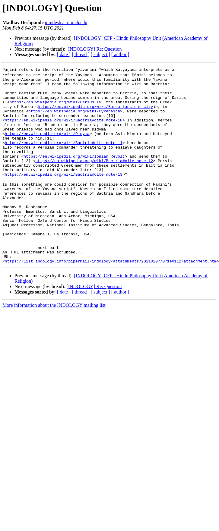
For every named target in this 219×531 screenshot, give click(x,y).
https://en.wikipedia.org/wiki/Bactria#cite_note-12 (94, 178)
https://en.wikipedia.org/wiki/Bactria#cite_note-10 (63, 129)
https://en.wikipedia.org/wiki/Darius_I (54, 107)
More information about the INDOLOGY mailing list (54, 341)
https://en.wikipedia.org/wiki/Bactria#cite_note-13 (63, 194)
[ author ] (120, 54)
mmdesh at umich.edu (66, 22)
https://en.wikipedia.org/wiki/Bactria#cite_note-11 (63, 156)
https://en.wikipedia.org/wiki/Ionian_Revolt (74, 172)
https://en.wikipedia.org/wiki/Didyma (47, 145)
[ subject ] (100, 54)
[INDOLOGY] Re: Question (94, 49)
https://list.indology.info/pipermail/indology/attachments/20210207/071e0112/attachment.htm (111, 297)
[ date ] (64, 54)
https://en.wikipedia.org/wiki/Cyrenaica (74, 118)
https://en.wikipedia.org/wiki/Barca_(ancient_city (95, 112)
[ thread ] (81, 54)
